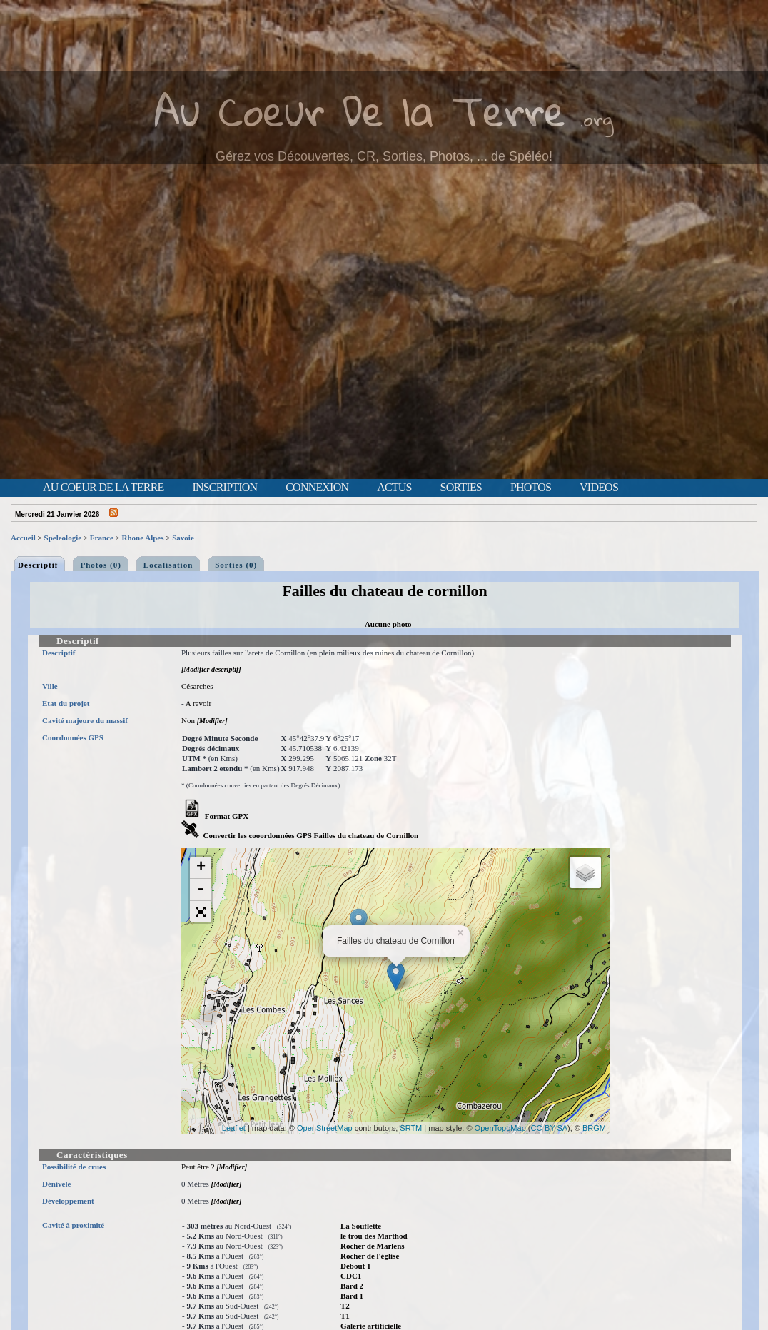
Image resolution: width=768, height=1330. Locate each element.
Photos (530, 487)
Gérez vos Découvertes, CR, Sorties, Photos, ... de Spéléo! (384, 156)
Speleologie (63, 537)
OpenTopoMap (500, 1128)
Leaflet (234, 1128)
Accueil (23, 537)
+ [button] (201, 867)
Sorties (461, 487)
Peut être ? (197, 1166)
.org (597, 118)
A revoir (198, 703)
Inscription (224, 487)
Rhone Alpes (143, 537)
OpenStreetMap (325, 1128)
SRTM (411, 1128)
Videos (599, 487)
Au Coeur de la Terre (103, 487)
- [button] (201, 890)
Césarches (197, 686)
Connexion (317, 487)
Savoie (183, 537)
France (101, 537)
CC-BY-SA (549, 1128)
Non (188, 720)
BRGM (594, 1128)
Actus (394, 487)
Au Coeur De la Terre (360, 110)
